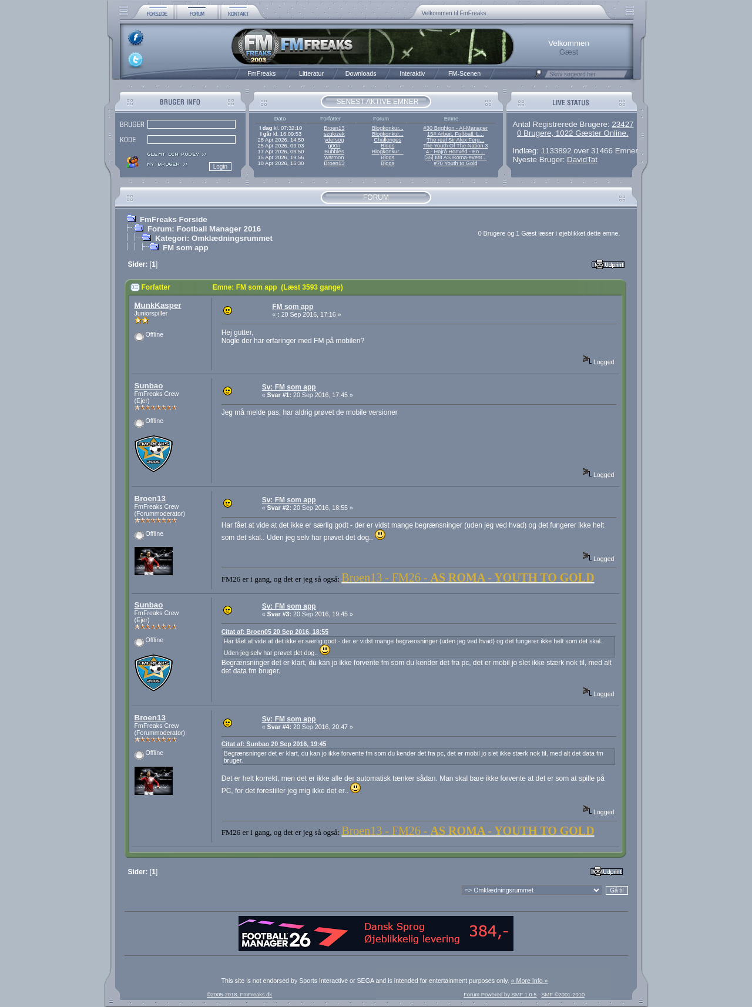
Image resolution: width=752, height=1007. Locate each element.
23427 (622, 124)
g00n (334, 146)
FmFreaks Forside (173, 219)
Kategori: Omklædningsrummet (214, 238)
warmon (334, 157)
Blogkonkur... (388, 128)
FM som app (186, 247)
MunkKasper (158, 305)
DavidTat (582, 159)
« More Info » (529, 980)
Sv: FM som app (289, 387)
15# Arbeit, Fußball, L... (455, 134)
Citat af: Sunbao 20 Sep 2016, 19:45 (274, 743)
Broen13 (334, 128)
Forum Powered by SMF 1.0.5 (500, 995)
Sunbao (149, 385)
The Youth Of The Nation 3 (455, 146)
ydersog (334, 140)
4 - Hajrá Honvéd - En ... (455, 152)
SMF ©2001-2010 (563, 995)
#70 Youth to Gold (455, 163)
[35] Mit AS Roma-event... (455, 157)
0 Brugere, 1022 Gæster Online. (573, 133)
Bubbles (334, 152)
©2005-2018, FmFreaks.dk (239, 995)
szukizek (334, 134)
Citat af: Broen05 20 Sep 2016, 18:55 (274, 631)
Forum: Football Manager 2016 (204, 228)
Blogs (387, 146)
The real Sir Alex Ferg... (455, 140)
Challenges (387, 140)
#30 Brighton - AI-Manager (456, 128)
